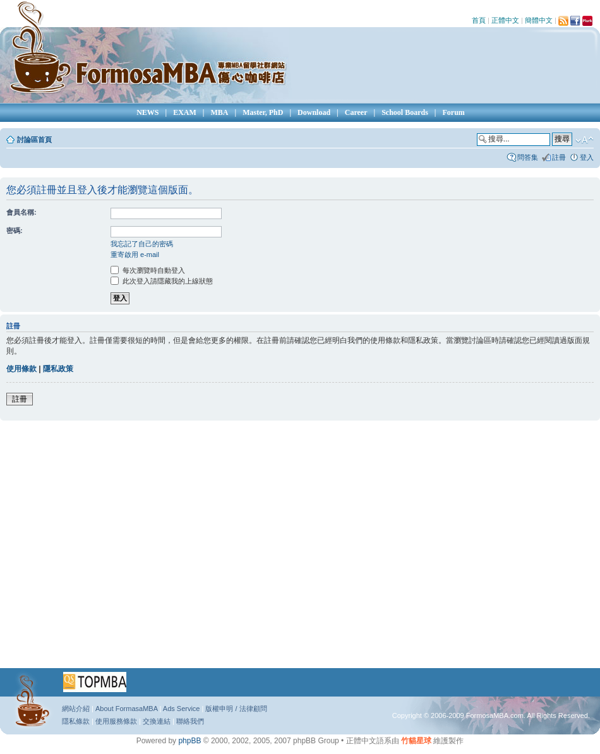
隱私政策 (58, 368)
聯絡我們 (190, 721)
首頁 (479, 20)
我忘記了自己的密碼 (142, 244)
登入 (587, 157)
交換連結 (157, 721)
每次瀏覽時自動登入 (148, 270)
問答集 (527, 157)
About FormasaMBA (126, 708)
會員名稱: (21, 212)
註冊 (559, 157)
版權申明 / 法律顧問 (236, 708)
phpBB (189, 740)
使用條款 (21, 368)
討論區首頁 (34, 139)
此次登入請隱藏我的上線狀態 (162, 281)
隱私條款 (76, 721)
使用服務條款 (116, 721)
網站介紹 (76, 708)
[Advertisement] (118, 548)
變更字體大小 (584, 140)
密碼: (14, 230)
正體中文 (505, 20)
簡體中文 (539, 20)
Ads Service (181, 708)
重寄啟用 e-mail (135, 254)
